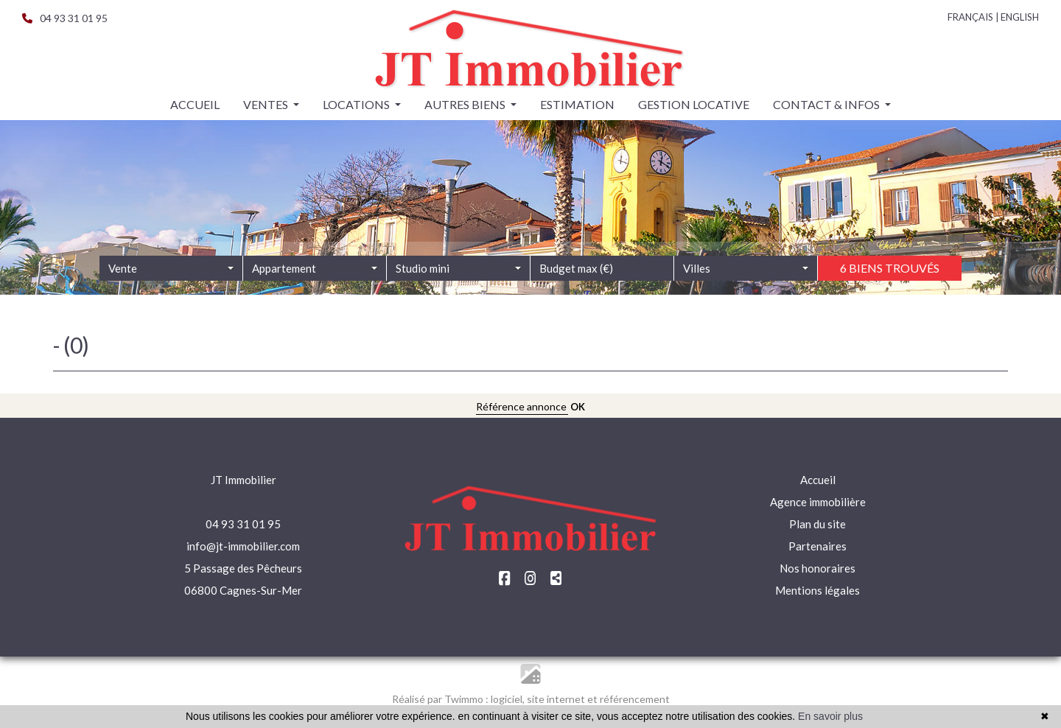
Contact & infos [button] (827, 104)
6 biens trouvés (889, 286)
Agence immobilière (818, 501)
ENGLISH (1020, 17)
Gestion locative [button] (693, 104)
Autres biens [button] (466, 104)
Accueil (818, 479)
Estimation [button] (577, 104)
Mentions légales (817, 590)
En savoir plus (830, 716)
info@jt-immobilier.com (243, 546)
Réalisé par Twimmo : (440, 699)
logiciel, (509, 699)
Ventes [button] (266, 104)
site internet (557, 699)
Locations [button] (357, 104)
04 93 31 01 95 (65, 18)
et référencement (628, 699)
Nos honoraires (817, 568)
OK (577, 407)
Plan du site (817, 524)
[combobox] (171, 286)
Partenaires (817, 546)
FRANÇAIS (970, 17)
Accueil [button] (195, 104)
